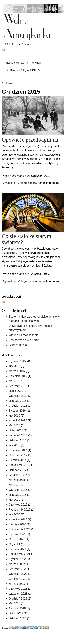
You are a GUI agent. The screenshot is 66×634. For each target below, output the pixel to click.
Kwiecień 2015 (18, 376)
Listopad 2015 (17, 400)
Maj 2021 (14, 544)
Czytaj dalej (9, 182)
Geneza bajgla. (18, 344)
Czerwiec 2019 (18, 504)
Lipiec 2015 (16, 390)
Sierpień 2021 (17, 549)
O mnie (37, 63)
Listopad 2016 (17, 440)
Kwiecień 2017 (18, 450)
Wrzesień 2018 (18, 489)
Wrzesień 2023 (18, 593)
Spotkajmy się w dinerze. (23, 70)
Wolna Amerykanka (27, 26)
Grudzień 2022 (18, 578)
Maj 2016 (14, 425)
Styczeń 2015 (17, 361)
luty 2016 (14, 415)
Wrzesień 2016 (18, 435)
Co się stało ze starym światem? (26, 239)
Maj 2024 (14, 603)
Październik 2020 (19, 529)
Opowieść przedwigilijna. (31, 140)
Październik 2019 (19, 509)
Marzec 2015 (17, 371)
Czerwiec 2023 (18, 588)
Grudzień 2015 (18, 405)
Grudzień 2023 (18, 598)
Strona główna (16, 63)
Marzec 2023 (17, 583)
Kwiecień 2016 (18, 420)
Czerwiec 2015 (18, 385)
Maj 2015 (14, 380)
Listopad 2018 (17, 494)
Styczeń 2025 (17, 608)
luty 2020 (14, 514)
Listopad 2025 (17, 618)
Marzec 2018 (17, 479)
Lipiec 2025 (16, 613)
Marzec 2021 (17, 539)
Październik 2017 (19, 465)
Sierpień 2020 (17, 524)
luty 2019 (14, 499)
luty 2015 (14, 366)
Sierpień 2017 (17, 460)
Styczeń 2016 (17, 410)
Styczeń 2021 (17, 534)
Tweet (5, 628)
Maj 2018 (14, 484)
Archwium (8, 83)
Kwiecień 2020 (18, 519)
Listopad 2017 (17, 469)
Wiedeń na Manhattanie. (24, 335)
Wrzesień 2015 (18, 395)
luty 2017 (14, 445)
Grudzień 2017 (18, 474)
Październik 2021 (19, 554)
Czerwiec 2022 (18, 568)
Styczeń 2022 (17, 559)
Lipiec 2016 (16, 430)
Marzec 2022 (17, 563)
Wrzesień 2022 (18, 573)
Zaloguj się (25, 182)
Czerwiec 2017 (18, 455)
